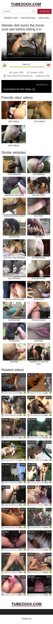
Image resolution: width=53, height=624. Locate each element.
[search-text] (18, 11)
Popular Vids (28, 18)
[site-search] (33, 11)
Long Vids (43, 18)
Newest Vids (11, 18)
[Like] (4, 65)
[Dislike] (48, 65)
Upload (44, 11)
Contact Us (26, 619)
